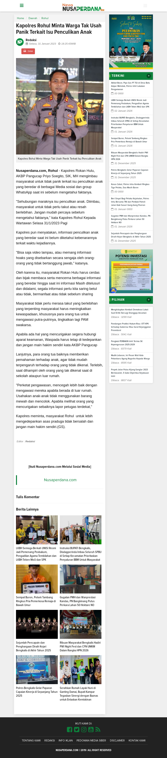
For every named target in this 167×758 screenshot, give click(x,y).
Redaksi (49, 740)
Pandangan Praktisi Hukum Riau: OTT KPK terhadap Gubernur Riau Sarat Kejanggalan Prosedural (131, 327)
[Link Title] (69, 730)
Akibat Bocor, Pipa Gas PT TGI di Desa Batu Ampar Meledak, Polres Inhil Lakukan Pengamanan (130, 86)
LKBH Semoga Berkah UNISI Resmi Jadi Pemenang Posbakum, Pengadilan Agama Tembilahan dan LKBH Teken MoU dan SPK (130, 103)
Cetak (28, 51)
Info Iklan (66, 740)
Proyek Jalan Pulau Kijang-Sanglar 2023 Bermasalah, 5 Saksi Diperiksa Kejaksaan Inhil (130, 373)
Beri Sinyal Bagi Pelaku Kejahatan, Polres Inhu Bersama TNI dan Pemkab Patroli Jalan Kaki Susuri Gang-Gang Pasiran (130, 202)
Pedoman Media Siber (91, 740)
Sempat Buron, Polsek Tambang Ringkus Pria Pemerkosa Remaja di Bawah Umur (36, 601)
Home (20, 18)
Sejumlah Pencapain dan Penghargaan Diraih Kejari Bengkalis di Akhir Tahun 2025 (33, 646)
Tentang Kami (31, 740)
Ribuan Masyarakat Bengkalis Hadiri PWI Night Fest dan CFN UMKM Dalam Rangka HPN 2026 (80, 646)
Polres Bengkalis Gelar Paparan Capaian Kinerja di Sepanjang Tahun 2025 (37, 691)
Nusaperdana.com (60, 480)
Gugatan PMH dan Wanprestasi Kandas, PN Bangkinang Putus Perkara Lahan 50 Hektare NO (77, 601)
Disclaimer (117, 740)
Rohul (44, 18)
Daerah (33, 18)
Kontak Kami (137, 740)
